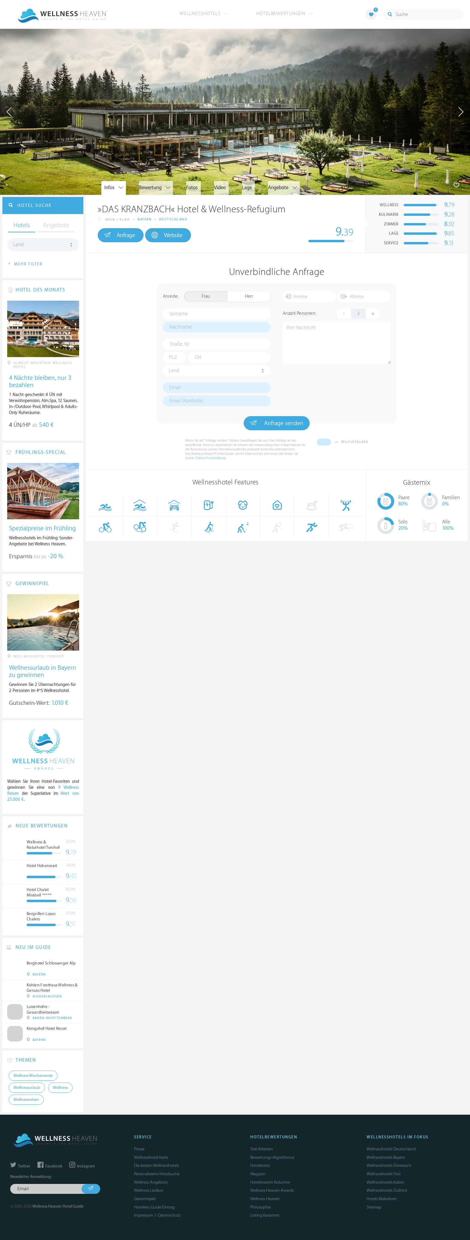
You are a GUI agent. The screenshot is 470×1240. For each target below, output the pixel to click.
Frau (206, 296)
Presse (139, 1149)
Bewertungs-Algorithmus (272, 1157)
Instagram (82, 1166)
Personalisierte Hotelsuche (157, 1173)
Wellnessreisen (26, 1099)
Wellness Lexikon (148, 1190)
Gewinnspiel (145, 1198)
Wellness (60, 1087)
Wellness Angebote (151, 1182)
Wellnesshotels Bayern (386, 1157)
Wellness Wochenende (33, 1075)
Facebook (49, 1166)
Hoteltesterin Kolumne (270, 1182)
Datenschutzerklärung (210, 458)
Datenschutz (169, 1215)
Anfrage (119, 235)
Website (166, 235)
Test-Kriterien (261, 1149)
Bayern (145, 219)
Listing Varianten (264, 1215)
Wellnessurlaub (26, 1087)
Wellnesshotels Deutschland (391, 1149)
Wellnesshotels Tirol (383, 1173)
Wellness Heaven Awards (272, 1190)
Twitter (20, 1166)
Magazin (257, 1173)
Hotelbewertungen (284, 13)
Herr (249, 296)
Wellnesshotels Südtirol (387, 1190)
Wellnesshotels (204, 13)
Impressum (143, 1215)
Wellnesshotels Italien (385, 1182)
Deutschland (173, 219)
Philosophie (260, 1207)
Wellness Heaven (265, 1198)
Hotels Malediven (382, 1198)
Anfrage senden (276, 423)
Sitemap (374, 1207)
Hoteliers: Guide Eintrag (154, 1207)
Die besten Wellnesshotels (156, 1165)
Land (174, 371)
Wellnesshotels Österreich (389, 1165)
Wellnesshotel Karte (151, 1157)
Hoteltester (260, 1165)
